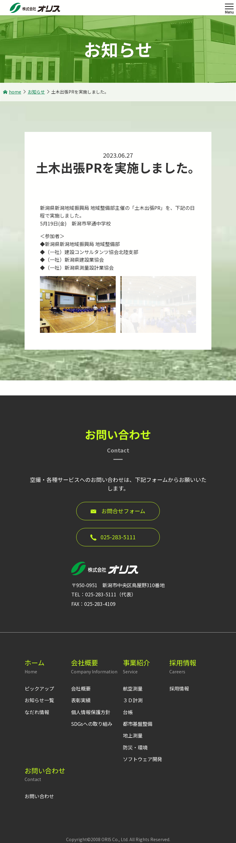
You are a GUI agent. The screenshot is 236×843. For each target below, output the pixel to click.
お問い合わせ (39, 796)
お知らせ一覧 (39, 700)
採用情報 (179, 688)
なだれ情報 (37, 712)
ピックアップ (39, 688)
